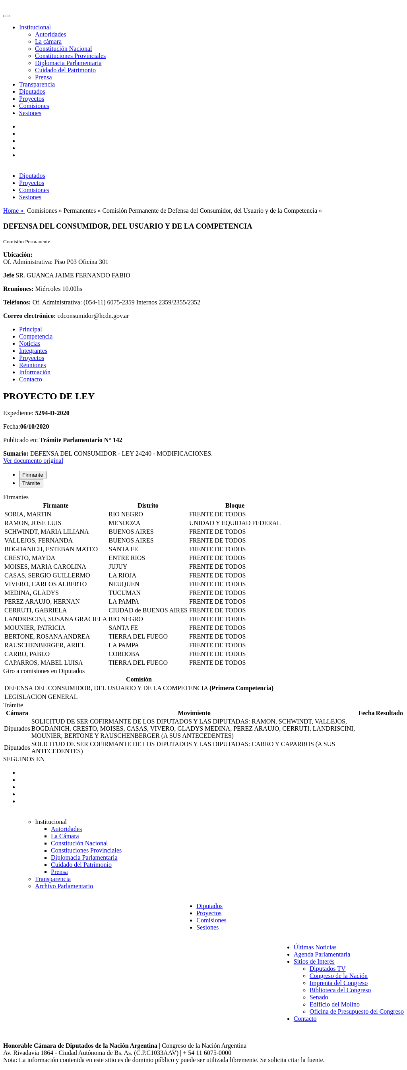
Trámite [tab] (31, 483)
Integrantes (33, 350)
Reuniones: (18, 288)
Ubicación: (18, 254)
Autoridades (50, 34)
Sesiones (30, 113)
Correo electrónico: (29, 315)
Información (34, 372)
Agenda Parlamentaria (322, 954)
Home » (14, 210)
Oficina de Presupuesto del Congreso (357, 1011)
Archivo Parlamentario (64, 886)
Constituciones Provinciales (70, 55)
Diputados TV (328, 968)
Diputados (32, 91)
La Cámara (65, 836)
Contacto (30, 379)
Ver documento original (33, 460)
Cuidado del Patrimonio (65, 70)
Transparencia (37, 84)
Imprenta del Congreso (339, 983)
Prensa (43, 77)
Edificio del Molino (335, 1004)
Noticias (29, 343)
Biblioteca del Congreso (340, 990)
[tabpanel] (203, 581)
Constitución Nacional (63, 48)
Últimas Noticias (315, 947)
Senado (319, 997)
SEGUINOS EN (24, 759)
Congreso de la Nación (339, 975)
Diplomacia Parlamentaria (68, 63)
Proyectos (31, 98)
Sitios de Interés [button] (314, 961)
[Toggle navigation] (6, 16)
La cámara (48, 41)
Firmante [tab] (32, 475)
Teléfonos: (17, 302)
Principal (30, 329)
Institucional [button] (35, 27)
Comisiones (34, 105)
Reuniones (32, 365)
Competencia (35, 336)
